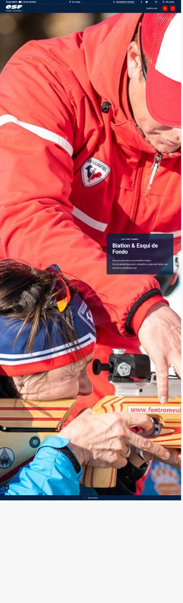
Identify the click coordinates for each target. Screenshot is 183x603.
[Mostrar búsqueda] (165, 8)
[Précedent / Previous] (178, 242)
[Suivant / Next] (178, 265)
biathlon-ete (152, 8)
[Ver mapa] (76, 1)
